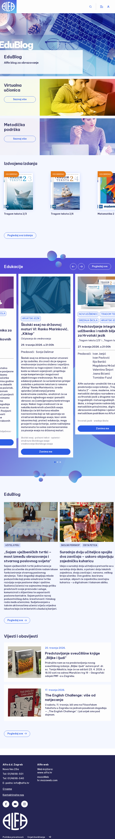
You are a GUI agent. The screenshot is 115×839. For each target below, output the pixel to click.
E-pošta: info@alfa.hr (16, 782)
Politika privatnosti (13, 837)
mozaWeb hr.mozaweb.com (47, 779)
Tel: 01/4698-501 (13, 773)
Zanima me (45, 451)
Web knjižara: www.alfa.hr (45, 771)
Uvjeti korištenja (36, 837)
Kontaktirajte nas (13, 794)
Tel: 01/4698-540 (13, 778)
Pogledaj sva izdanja (20, 235)
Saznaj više (20, 99)
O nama (7, 788)
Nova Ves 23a (11, 769)
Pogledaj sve (100, 266)
